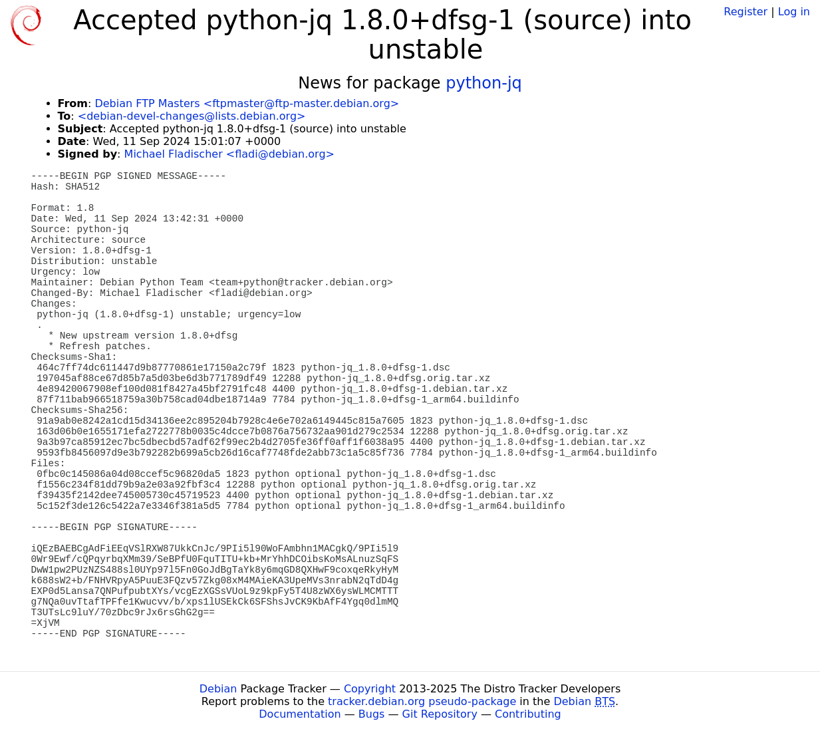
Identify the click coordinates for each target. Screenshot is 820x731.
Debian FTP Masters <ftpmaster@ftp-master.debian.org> (246, 103)
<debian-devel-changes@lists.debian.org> (192, 116)
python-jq (484, 83)
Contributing (528, 714)
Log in (794, 11)
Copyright (370, 688)
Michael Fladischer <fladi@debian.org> (229, 154)
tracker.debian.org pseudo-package (422, 701)
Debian (218, 688)
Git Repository (440, 714)
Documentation (300, 714)
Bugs (371, 714)
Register (745, 11)
